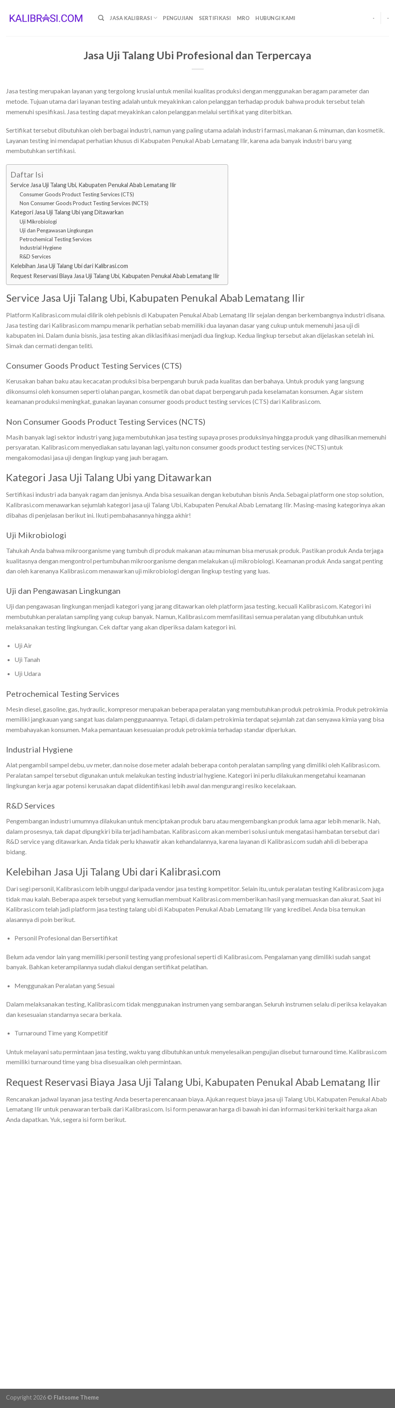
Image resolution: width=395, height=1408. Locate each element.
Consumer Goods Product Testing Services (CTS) (77, 194)
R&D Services (35, 256)
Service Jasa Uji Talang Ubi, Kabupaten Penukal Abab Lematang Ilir (93, 185)
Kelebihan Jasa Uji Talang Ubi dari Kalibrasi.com (69, 265)
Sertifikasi (215, 18)
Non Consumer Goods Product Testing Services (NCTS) (84, 203)
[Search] (101, 18)
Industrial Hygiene (41, 247)
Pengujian (178, 18)
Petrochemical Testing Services (56, 239)
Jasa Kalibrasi (133, 18)
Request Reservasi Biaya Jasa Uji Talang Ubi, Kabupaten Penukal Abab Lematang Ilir (115, 275)
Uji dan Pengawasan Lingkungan (56, 230)
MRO (243, 18)
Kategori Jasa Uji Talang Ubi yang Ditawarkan (67, 212)
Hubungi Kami (275, 18)
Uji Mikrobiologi (38, 221)
